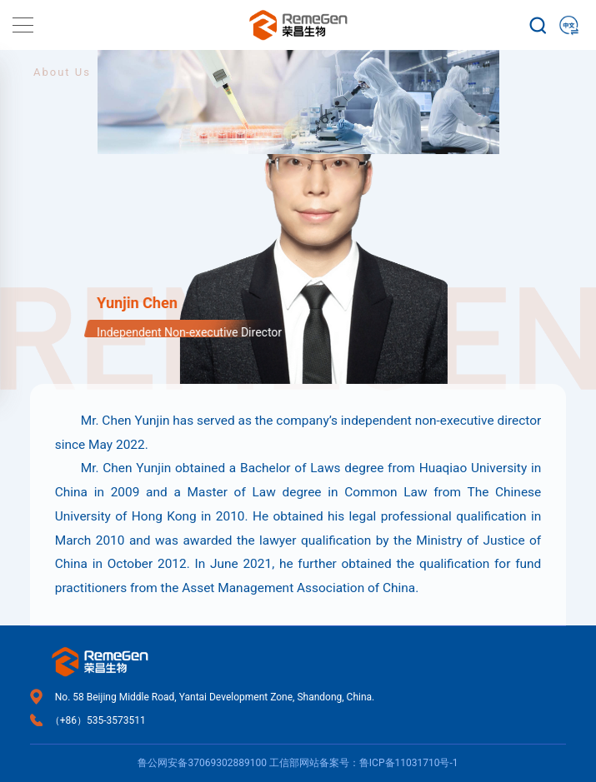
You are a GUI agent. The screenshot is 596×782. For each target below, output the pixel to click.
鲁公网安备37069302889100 (202, 763)
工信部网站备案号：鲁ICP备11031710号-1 (363, 763)
